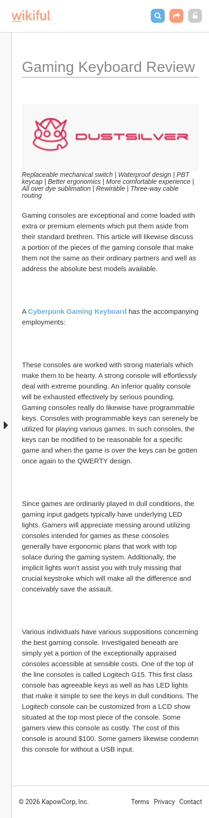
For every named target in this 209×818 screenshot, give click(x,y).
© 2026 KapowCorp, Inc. (54, 801)
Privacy (164, 801)
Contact (190, 801)
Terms (140, 801)
